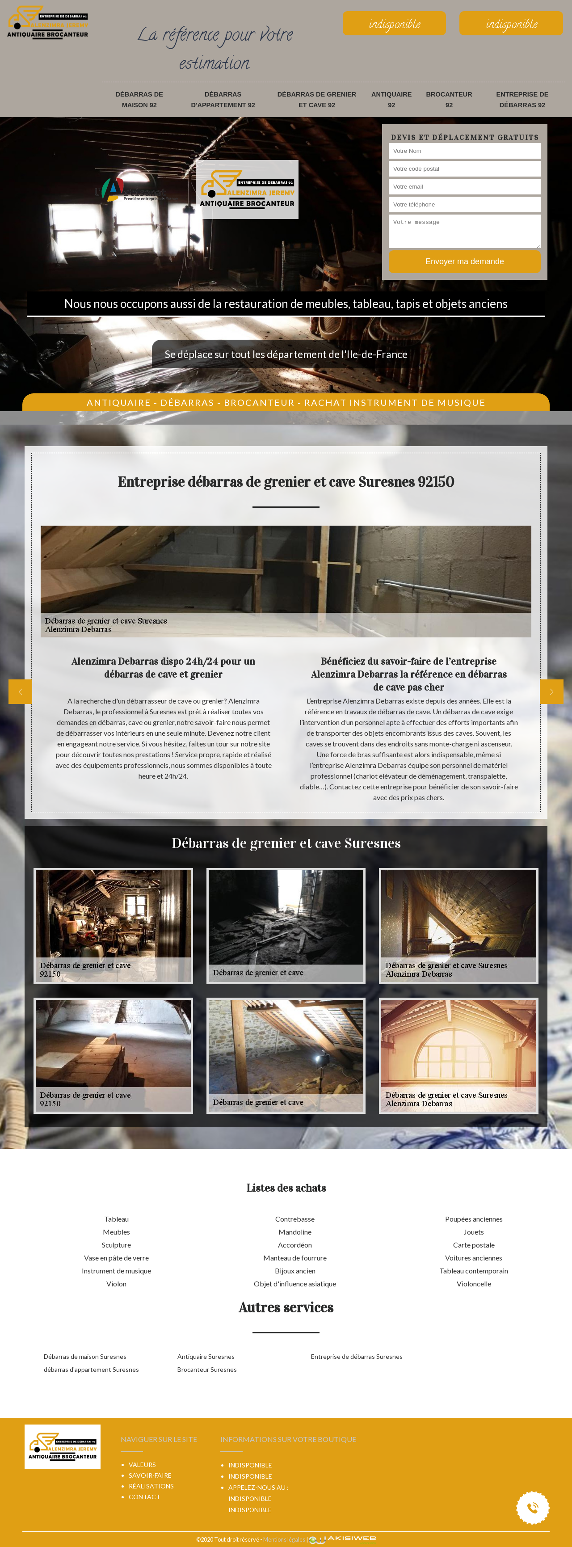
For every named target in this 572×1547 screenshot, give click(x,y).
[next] (552, 691)
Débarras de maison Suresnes (85, 1356)
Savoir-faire (150, 1475)
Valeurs (142, 1464)
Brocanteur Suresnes (207, 1369)
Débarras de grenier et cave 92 (317, 100)
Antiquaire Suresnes (206, 1356)
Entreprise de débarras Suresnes (357, 1356)
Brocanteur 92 (449, 100)
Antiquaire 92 (391, 100)
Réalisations (151, 1486)
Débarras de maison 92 (139, 100)
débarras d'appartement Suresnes (91, 1369)
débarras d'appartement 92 (223, 100)
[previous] (20, 691)
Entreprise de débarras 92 (522, 100)
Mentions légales (284, 1539)
